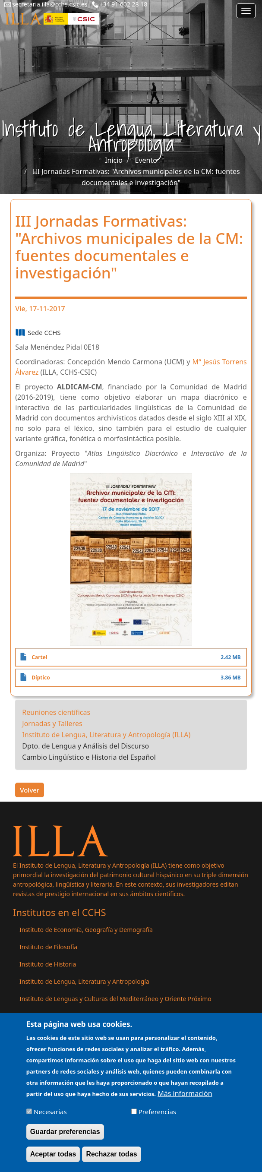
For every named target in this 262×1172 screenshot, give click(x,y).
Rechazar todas (111, 1160)
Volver (29, 790)
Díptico (41, 677)
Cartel (39, 657)
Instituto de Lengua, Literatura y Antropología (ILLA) (106, 734)
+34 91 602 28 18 (124, 4)
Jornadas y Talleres (52, 723)
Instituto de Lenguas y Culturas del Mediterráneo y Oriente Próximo (115, 999)
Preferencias (157, 1118)
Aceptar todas (53, 1160)
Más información (185, 1100)
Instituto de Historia (47, 964)
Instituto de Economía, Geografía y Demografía (86, 930)
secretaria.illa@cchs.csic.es (50, 4)
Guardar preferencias (65, 1138)
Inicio (114, 160)
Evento (146, 160)
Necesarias (50, 1118)
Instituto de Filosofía (48, 947)
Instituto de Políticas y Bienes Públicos (73, 1016)
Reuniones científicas (56, 712)
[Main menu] (246, 10)
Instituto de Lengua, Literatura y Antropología (84, 981)
